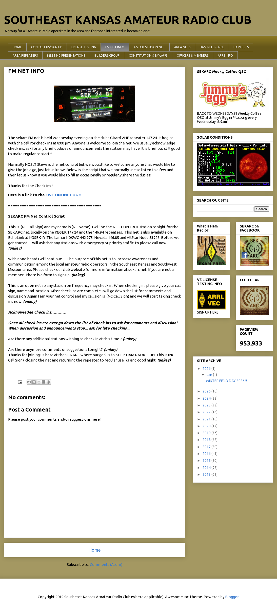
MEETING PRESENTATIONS (66, 55)
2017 (207, 447)
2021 (207, 419)
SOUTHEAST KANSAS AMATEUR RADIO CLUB (127, 19)
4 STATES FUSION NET (149, 47)
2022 (207, 412)
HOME (17, 47)
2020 (207, 426)
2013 (207, 474)
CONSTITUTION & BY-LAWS (148, 55)
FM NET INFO (114, 47)
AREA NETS (182, 47)
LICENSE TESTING (83, 47)
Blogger (232, 597)
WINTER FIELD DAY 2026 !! (226, 381)
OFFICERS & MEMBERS (192, 55)
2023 (207, 405)
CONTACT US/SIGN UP (46, 47)
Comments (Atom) (106, 564)
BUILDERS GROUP (107, 55)
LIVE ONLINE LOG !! (63, 195)
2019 (207, 433)
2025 (207, 391)
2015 (207, 460)
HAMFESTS (241, 47)
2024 (207, 398)
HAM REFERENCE (212, 47)
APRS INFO (225, 55)
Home (94, 549)
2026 (207, 369)
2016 (207, 454)
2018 (207, 440)
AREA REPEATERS (25, 55)
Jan (210, 375)
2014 (207, 468)
